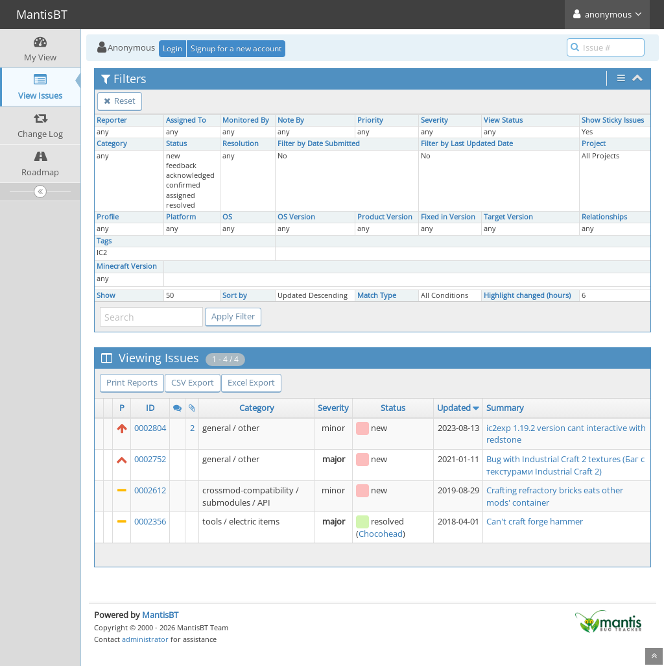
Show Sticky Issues (613, 120)
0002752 (150, 459)
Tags (104, 240)
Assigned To (186, 120)
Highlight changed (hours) (527, 295)
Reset (120, 100)
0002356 (150, 521)
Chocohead (381, 533)
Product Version (384, 216)
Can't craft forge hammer (534, 521)
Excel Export (251, 382)
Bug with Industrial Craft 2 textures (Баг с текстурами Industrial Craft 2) (565, 465)
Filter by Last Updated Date (467, 143)
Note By (291, 120)
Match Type (376, 295)
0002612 (150, 490)
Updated (454, 407)
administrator (145, 639)
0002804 (150, 428)
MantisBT (160, 615)
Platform (181, 216)
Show (106, 295)
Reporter (112, 120)
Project (594, 143)
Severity (434, 120)
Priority (370, 120)
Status (176, 143)
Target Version (508, 216)
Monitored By (245, 120)
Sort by (234, 295)
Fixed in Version (448, 216)
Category (112, 143)
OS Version (296, 216)
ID (150, 407)
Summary (505, 407)
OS (227, 216)
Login (172, 48)
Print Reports (132, 382)
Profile (108, 216)
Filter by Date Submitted (319, 143)
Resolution (240, 143)
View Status (503, 120)
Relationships (604, 216)
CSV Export (192, 382)
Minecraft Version (127, 266)
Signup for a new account (236, 48)
